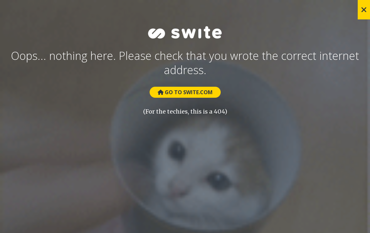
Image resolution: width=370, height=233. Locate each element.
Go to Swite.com (185, 92)
